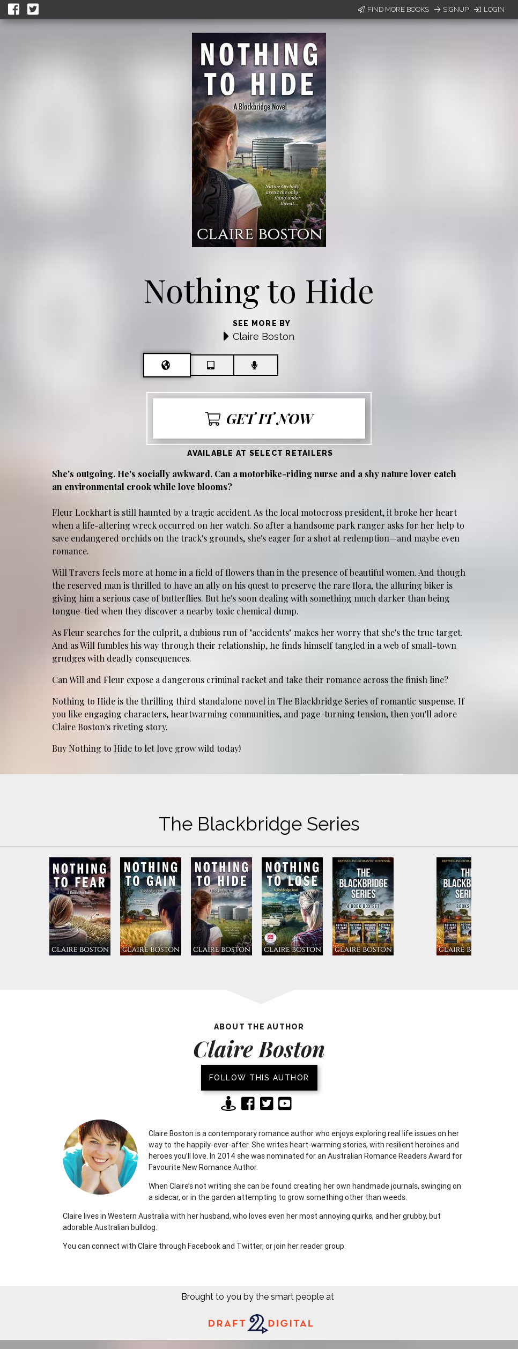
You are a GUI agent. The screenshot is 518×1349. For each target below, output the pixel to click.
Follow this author (259, 1077)
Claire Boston (263, 336)
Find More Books (393, 9)
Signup (451, 9)
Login (489, 9)
